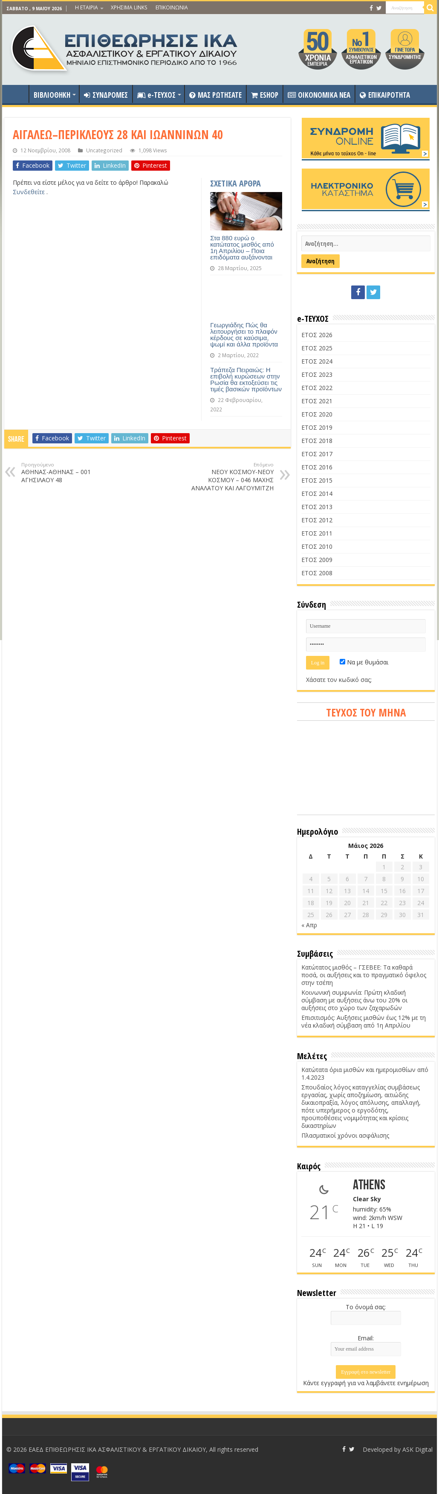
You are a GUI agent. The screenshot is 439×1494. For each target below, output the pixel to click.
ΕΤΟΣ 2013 (316, 507)
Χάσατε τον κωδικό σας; (339, 680)
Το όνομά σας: (366, 1307)
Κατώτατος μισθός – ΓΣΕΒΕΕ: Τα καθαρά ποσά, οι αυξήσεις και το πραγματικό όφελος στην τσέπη (363, 975)
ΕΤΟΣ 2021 (316, 401)
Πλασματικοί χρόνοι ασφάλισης (345, 1135)
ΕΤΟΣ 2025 (316, 348)
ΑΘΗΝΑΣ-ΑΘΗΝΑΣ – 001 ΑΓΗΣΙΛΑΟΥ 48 (65, 472)
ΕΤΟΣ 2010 (316, 546)
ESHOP (264, 95)
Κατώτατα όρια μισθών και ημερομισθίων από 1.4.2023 (364, 1073)
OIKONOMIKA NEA (319, 95)
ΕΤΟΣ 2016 (316, 467)
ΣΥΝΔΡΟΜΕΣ (106, 95)
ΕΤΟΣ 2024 (316, 361)
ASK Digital (417, 1449)
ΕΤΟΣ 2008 (316, 573)
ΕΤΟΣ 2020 (316, 414)
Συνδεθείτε (29, 192)
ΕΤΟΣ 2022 (316, 388)
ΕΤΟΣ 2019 (316, 427)
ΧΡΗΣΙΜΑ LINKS (129, 7)
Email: (366, 1338)
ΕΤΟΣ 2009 (316, 560)
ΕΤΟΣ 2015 (316, 480)
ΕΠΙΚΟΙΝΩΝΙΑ (172, 7)
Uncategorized (104, 150)
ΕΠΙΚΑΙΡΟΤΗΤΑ (385, 95)
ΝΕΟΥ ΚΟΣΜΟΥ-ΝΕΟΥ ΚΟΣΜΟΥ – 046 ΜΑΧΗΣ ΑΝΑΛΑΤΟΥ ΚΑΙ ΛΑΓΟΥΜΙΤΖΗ (230, 476)
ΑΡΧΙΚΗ (17, 94)
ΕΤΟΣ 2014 (316, 493)
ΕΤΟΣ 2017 (316, 454)
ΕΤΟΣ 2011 (316, 533)
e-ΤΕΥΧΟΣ (156, 95)
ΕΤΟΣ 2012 (316, 520)
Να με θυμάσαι (364, 662)
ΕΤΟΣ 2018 (316, 441)
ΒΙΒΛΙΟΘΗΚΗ (52, 95)
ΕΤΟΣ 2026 (316, 335)
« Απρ (309, 925)
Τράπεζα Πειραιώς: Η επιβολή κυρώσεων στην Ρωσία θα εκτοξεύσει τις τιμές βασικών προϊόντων (246, 379)
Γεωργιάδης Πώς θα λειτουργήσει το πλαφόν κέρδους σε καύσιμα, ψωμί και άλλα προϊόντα (244, 334)
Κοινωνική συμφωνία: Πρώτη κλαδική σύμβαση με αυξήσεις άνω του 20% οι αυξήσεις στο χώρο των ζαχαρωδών (354, 1000)
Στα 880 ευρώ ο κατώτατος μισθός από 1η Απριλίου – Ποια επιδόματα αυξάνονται (242, 247)
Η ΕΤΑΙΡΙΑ (86, 7)
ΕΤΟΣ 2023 (316, 374)
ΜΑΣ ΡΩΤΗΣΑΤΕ (215, 95)
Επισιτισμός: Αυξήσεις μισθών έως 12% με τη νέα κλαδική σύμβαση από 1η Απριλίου (363, 1021)
